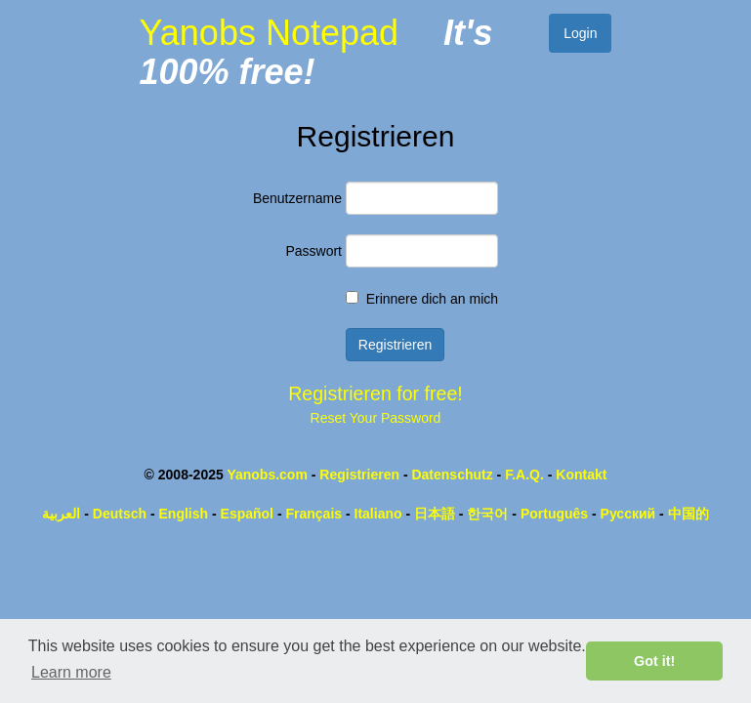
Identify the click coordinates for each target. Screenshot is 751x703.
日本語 (434, 513)
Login (580, 33)
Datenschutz (451, 474)
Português (554, 513)
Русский (628, 513)
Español (247, 513)
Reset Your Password (376, 418)
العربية (61, 513)
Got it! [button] (654, 661)
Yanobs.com (267, 474)
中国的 (688, 513)
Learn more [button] (71, 672)
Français (313, 513)
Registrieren (359, 474)
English (184, 513)
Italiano (378, 513)
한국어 (487, 513)
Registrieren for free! (375, 393)
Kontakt (581, 474)
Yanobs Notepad (268, 33)
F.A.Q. (524, 474)
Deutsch (119, 513)
